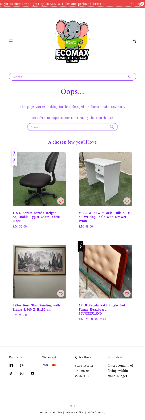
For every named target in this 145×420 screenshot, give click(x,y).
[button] (11, 41)
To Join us (82, 371)
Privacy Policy (75, 412)
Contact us (82, 376)
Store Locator (84, 365)
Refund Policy (96, 412)
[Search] (130, 76)
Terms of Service (51, 412)
